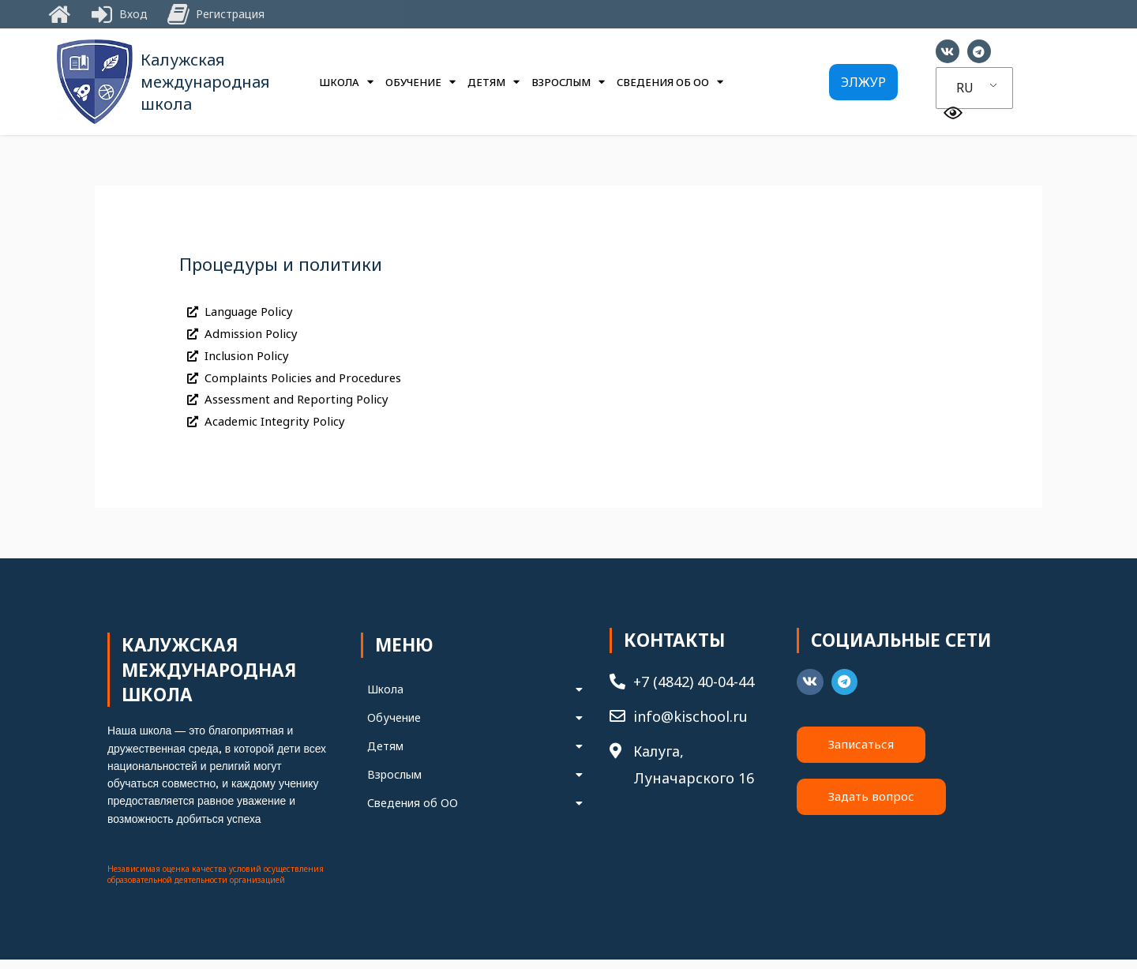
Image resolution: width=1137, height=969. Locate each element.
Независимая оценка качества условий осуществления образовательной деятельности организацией (215, 884)
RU (965, 87)
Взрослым (568, 82)
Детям (493, 82)
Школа (346, 82)
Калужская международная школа (205, 82)
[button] (863, 82)
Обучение (420, 82)
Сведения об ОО (670, 82)
